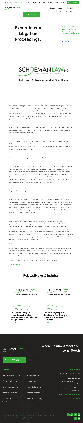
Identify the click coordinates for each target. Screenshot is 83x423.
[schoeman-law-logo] (11, 8)
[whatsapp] (71, 41)
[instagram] (65, 41)
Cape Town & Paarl (18, 2)
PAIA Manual (76, 398)
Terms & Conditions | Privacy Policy (68, 394)
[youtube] (75, 414)
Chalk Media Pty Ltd (29, 418)
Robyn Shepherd (52, 309)
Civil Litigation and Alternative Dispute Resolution (70, 32)
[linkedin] (68, 41)
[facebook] (62, 41)
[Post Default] (25, 282)
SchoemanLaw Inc (17, 415)
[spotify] (79, 418)
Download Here (15, 264)
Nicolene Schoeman (69, 26)
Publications (65, 35)
